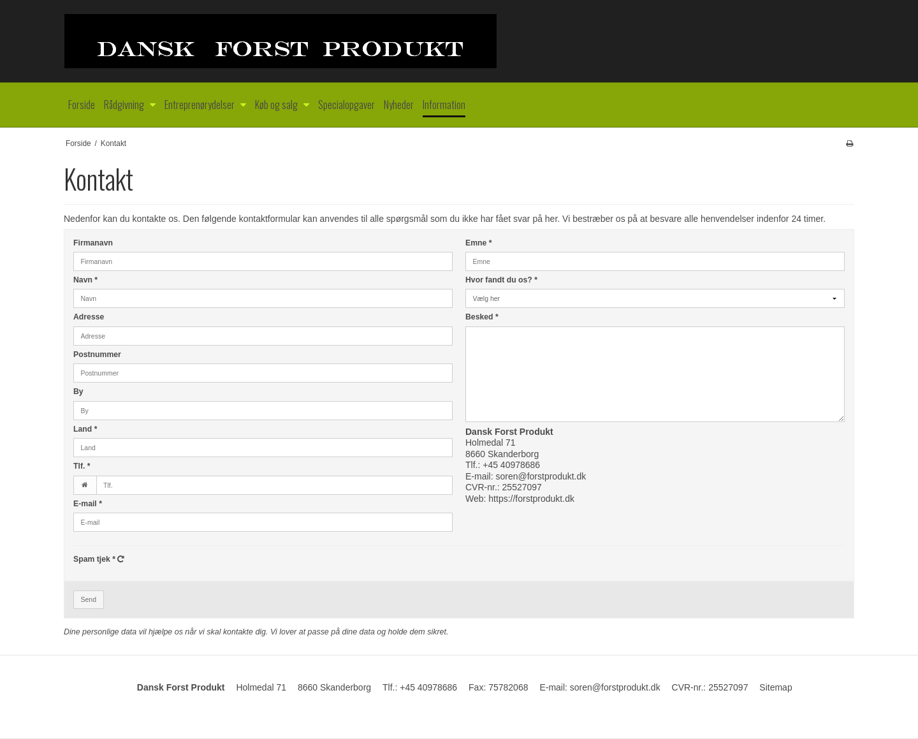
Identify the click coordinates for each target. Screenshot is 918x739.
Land (85, 429)
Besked (482, 316)
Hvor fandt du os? (501, 279)
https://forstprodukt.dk (531, 499)
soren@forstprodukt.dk (540, 476)
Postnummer (97, 354)
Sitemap (775, 687)
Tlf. (82, 466)
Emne (478, 242)
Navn (85, 279)
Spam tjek (98, 559)
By (78, 391)
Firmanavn (93, 242)
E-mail (87, 503)
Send (89, 599)
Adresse (88, 316)
